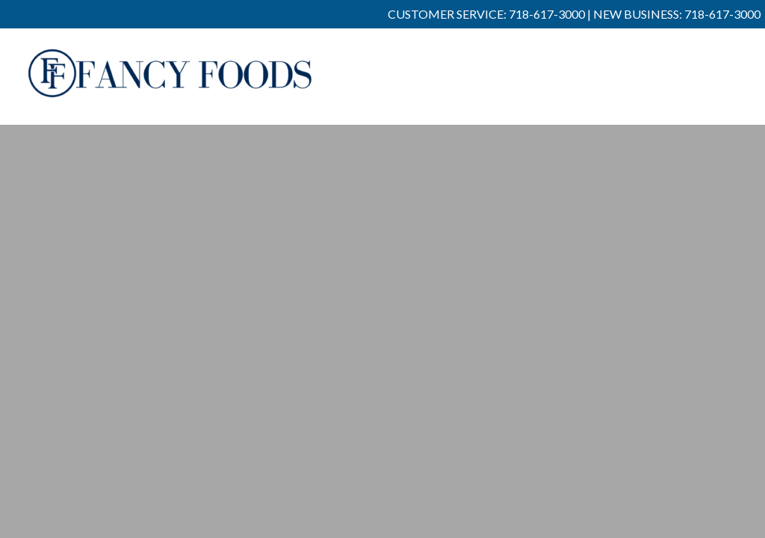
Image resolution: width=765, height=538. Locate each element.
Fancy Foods (170, 83)
